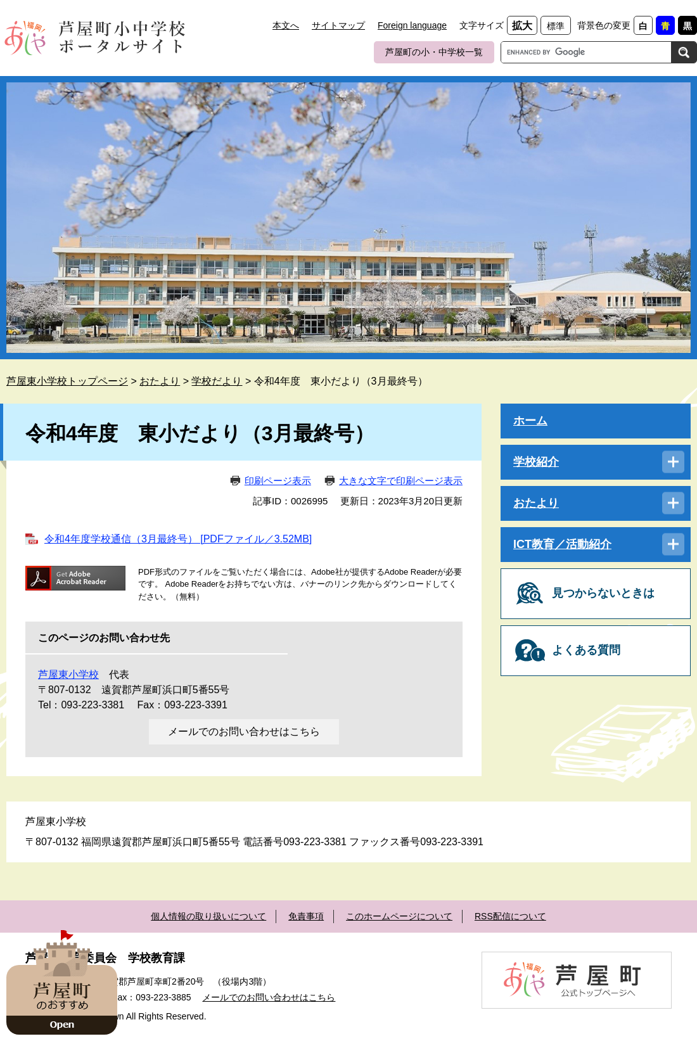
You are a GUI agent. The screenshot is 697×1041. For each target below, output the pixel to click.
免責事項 (306, 916)
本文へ (285, 25)
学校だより (216, 381)
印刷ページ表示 (278, 480)
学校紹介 (536, 462)
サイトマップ (338, 25)
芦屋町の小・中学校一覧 (434, 52)
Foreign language (412, 25)
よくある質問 (586, 650)
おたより (159, 381)
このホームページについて (399, 916)
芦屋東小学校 (68, 674)
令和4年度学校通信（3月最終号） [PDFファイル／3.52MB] (178, 538)
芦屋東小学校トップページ (67, 381)
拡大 (522, 25)
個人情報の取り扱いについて (208, 916)
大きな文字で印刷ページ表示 (401, 480)
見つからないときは (603, 593)
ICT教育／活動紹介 (562, 544)
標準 (556, 26)
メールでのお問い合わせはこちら (244, 731)
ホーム (530, 420)
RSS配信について (510, 916)
